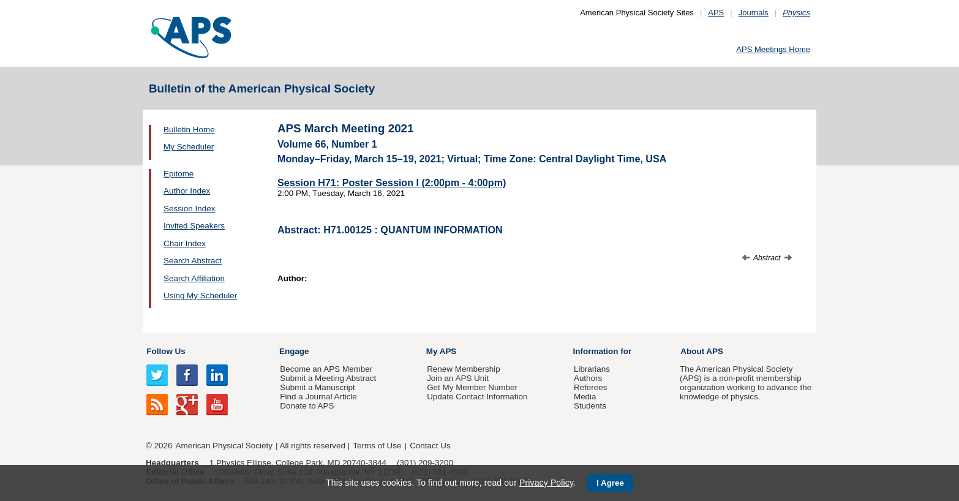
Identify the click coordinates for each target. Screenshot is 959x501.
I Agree (610, 483)
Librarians (592, 369)
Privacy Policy (546, 483)
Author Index (187, 190)
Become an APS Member (326, 369)
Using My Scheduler (200, 295)
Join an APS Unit (458, 378)
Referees (590, 387)
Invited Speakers (194, 225)
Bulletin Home (189, 129)
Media (585, 396)
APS (716, 12)
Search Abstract (193, 260)
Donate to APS (307, 405)
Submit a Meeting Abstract (328, 378)
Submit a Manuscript (317, 387)
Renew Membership (463, 369)
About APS (701, 351)
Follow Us (165, 351)
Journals (754, 12)
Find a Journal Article (318, 396)
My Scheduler (189, 146)
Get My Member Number (472, 387)
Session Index (189, 208)
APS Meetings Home (773, 49)
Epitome (179, 173)
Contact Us (430, 445)
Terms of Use (377, 445)
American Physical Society (224, 445)
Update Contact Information (477, 396)
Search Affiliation (194, 278)
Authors (588, 378)
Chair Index (185, 243)
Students (590, 405)
